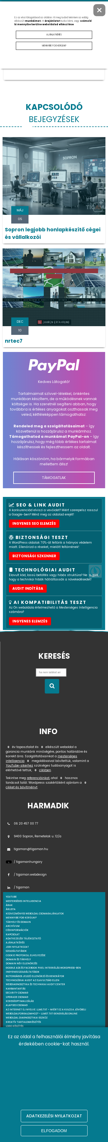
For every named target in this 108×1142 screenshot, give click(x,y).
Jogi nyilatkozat (17, 947)
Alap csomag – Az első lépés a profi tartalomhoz (38, 1097)
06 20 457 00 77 (22, 823)
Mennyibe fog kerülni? (21, 917)
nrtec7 (13, 340)
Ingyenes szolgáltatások (22, 972)
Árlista (11, 909)
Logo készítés (14, 1026)
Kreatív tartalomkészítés (23, 1022)
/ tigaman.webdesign (26, 874)
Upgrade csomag (17, 997)
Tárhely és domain (18, 922)
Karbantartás (15, 988)
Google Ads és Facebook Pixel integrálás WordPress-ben (43, 967)
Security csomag (17, 992)
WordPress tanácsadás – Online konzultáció (36, 1080)
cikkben (45, 770)
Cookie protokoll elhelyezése (26, 955)
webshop (11, 1122)
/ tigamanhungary (24, 862)
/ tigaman (17, 887)
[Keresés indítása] (52, 686)
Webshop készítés (17, 1068)
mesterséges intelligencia (23, 901)
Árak (9, 905)
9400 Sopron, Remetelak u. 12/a (33, 836)
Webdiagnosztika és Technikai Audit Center (35, 984)
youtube (11, 896)
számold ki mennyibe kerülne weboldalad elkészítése (53, 22)
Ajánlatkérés (15, 942)
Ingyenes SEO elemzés (34, 523)
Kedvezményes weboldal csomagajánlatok (35, 913)
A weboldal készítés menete (24, 1051)
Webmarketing (16, 1043)
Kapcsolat (13, 934)
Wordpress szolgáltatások (24, 1055)
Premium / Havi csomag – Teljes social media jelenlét (42, 1101)
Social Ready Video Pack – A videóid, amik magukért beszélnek (47, 1093)
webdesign (13, 1118)
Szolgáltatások (16, 951)
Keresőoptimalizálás (20, 1001)
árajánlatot (52, 21)
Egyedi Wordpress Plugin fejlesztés (29, 1063)
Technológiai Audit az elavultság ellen (32, 980)
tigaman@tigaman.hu (27, 849)
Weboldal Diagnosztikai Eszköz (27, 1017)
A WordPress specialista (22, 1059)
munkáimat (33, 21)
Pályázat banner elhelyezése (25, 1038)
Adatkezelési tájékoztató (23, 938)
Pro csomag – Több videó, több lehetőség (33, 1105)
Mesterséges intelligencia (23, 1030)
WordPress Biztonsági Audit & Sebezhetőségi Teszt (39, 1072)
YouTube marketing (19, 1088)
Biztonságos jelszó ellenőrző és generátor (35, 976)
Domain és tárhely (18, 959)
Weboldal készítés (18, 1047)
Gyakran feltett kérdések (23, 1113)
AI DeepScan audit (18, 1034)
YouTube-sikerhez (19, 765)
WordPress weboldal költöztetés (28, 1084)
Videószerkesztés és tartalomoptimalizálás (35, 1109)
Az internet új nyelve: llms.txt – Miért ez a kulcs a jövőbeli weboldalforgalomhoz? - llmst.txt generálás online (46, 1011)
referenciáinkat (38, 778)
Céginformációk (17, 930)
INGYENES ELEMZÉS (30, 621)
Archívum (13, 926)
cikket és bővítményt (21, 787)
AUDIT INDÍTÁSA (27, 588)
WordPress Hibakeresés (21, 1076)
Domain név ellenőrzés (21, 963)
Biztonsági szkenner (34, 555)
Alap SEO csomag (17, 1005)
